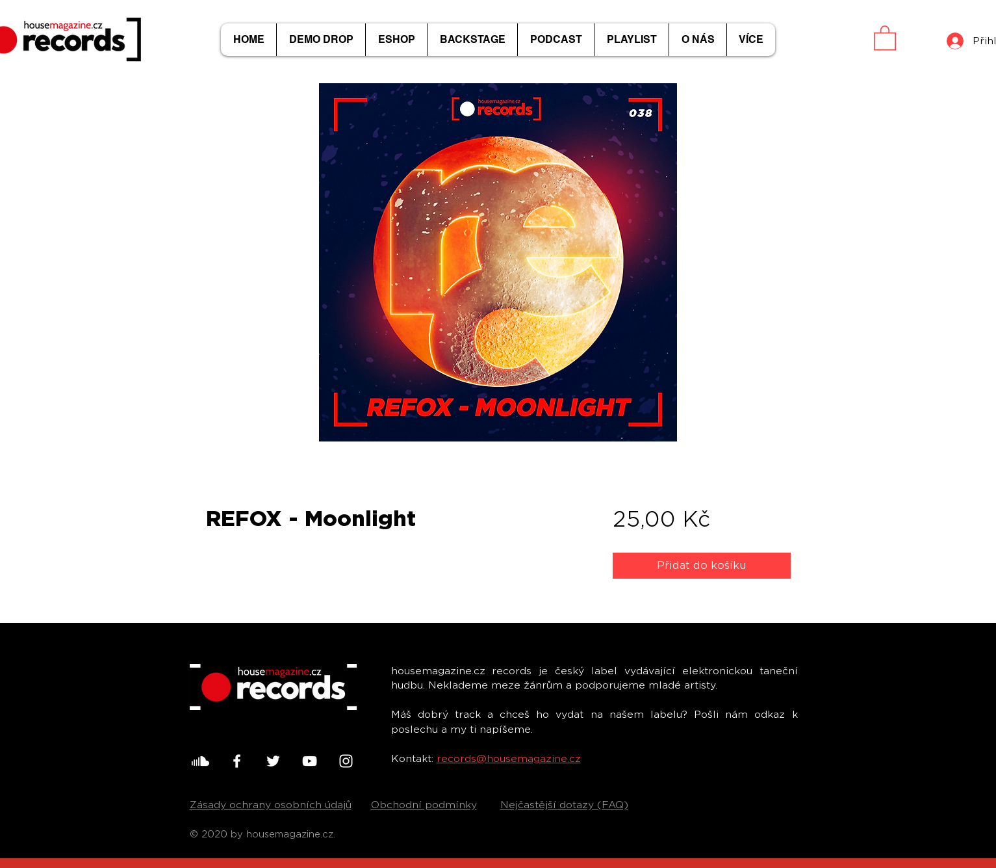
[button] (885, 37)
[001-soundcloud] (200, 761)
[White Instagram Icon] (346, 761)
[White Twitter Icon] (273, 761)
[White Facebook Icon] (237, 761)
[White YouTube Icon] (309, 761)
